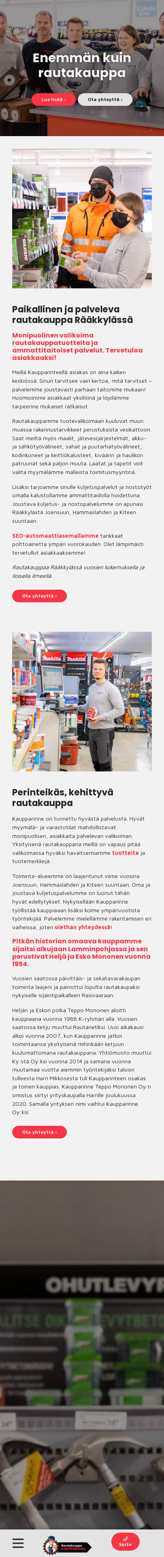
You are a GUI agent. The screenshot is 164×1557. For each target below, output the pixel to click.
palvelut (88, 350)
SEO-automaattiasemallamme (55, 535)
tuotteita (125, 852)
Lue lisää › (53, 99)
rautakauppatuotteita (51, 342)
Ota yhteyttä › (105, 99)
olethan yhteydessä (83, 927)
